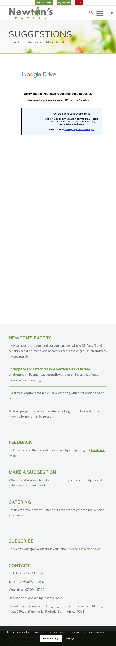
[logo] (48, 13)
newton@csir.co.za (31, 581)
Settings (70, 638)
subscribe (85, 549)
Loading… (58, 186)
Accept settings (50, 638)
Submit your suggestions (26, 485)
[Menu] (98, 13)
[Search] (89, 13)
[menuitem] (43, 3)
